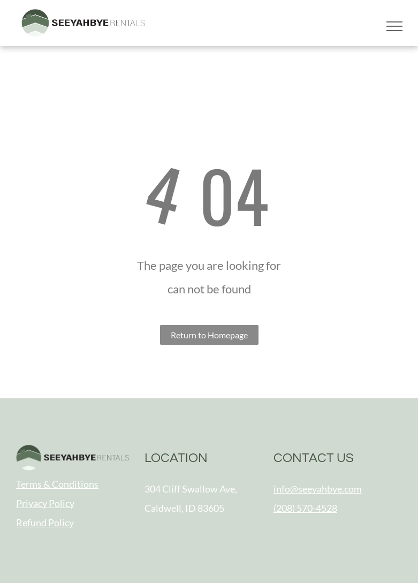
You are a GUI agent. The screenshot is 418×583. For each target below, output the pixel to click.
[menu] (394, 26)
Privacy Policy (45, 503)
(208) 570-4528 (305, 508)
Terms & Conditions (57, 484)
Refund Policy (45, 522)
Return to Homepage (209, 335)
